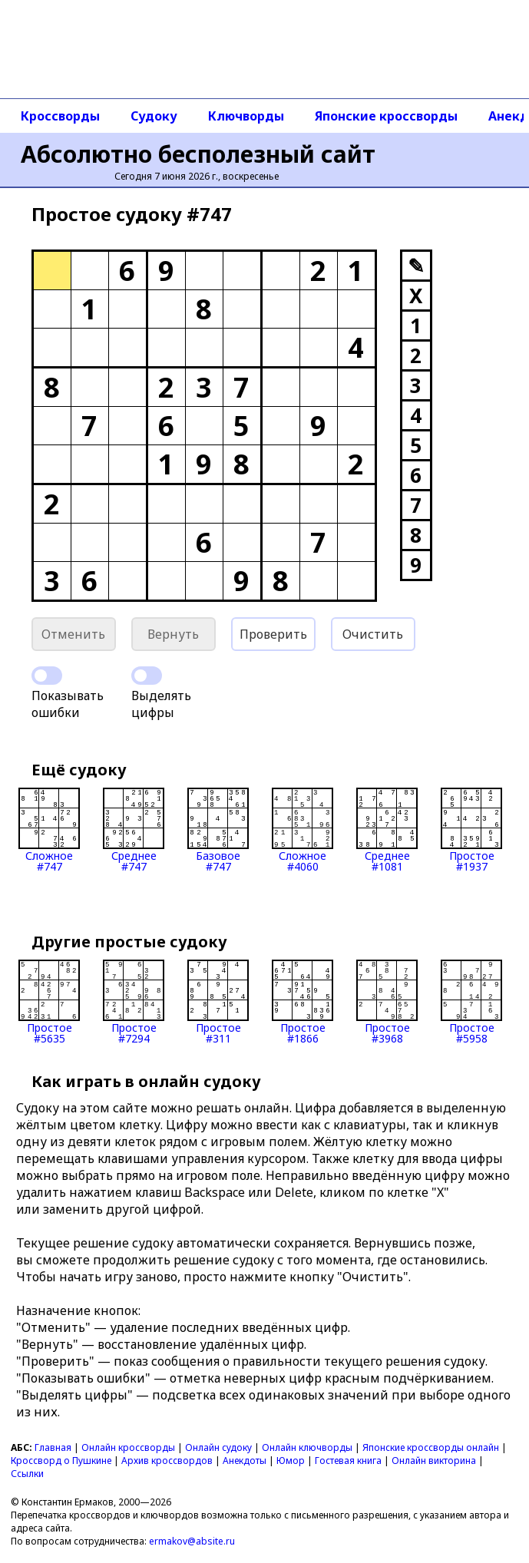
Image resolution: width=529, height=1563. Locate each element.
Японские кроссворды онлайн (430, 1447)
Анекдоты (244, 1460)
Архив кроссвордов (167, 1460)
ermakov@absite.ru (192, 1541)
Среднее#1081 (387, 830)
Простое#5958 (471, 1002)
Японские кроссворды (386, 115)
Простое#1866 (302, 1002)
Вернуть (173, 634)
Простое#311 (218, 1002)
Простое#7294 (133, 1002)
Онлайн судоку (218, 1447)
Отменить (73, 634)
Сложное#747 (49, 830)
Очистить (372, 634)
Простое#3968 (387, 1002)
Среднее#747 (133, 830)
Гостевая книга (348, 1460)
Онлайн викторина (434, 1460)
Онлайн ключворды (307, 1447)
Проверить (273, 634)
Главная (53, 1447)
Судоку (154, 115)
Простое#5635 (49, 1002)
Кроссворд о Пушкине (61, 1460)
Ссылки (27, 1473)
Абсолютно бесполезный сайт (198, 154)
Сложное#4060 (302, 830)
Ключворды (246, 115)
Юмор (290, 1460)
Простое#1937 (471, 830)
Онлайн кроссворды (128, 1447)
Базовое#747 (218, 830)
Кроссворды (60, 115)
